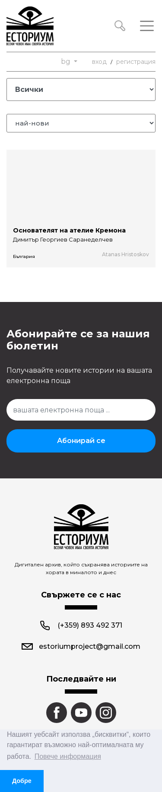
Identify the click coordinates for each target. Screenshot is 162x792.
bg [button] (66, 61)
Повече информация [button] (68, 756)
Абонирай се (81, 441)
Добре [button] (22, 780)
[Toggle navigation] (147, 26)
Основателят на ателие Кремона (69, 230)
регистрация (136, 62)
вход (99, 62)
